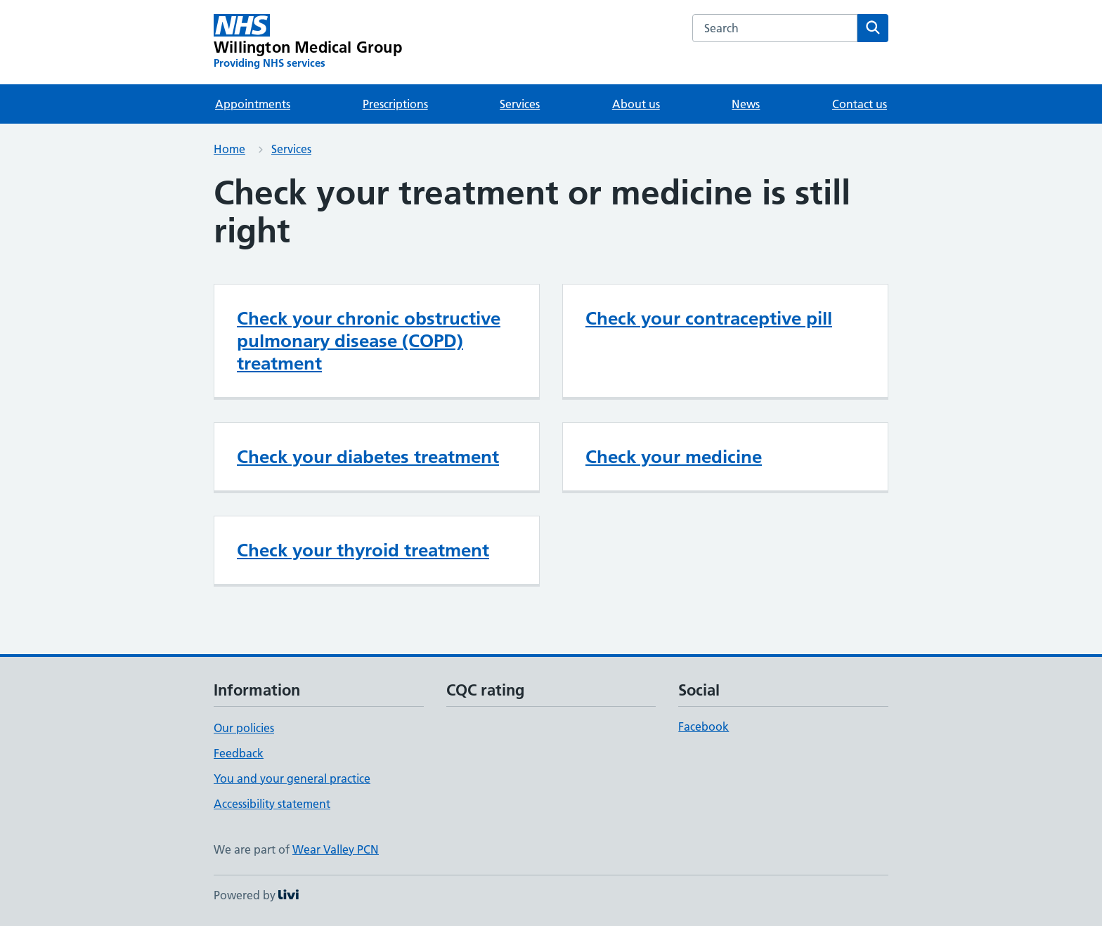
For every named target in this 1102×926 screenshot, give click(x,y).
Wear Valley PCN (335, 849)
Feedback (239, 753)
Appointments (252, 104)
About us (636, 104)
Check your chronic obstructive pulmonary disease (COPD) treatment (368, 340)
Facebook (703, 726)
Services (520, 104)
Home (229, 149)
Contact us (859, 104)
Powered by (256, 895)
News (746, 104)
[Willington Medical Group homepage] (308, 42)
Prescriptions (395, 104)
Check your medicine (673, 456)
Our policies (244, 728)
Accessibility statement (272, 804)
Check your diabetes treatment (368, 456)
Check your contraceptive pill (708, 318)
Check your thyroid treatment (363, 550)
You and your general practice (292, 778)
